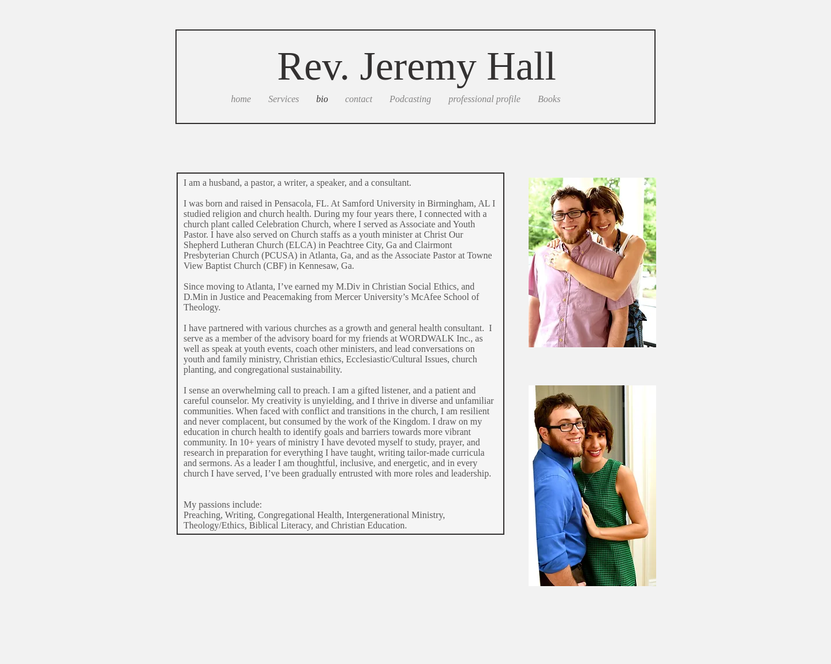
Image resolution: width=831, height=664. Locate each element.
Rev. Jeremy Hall (416, 66)
